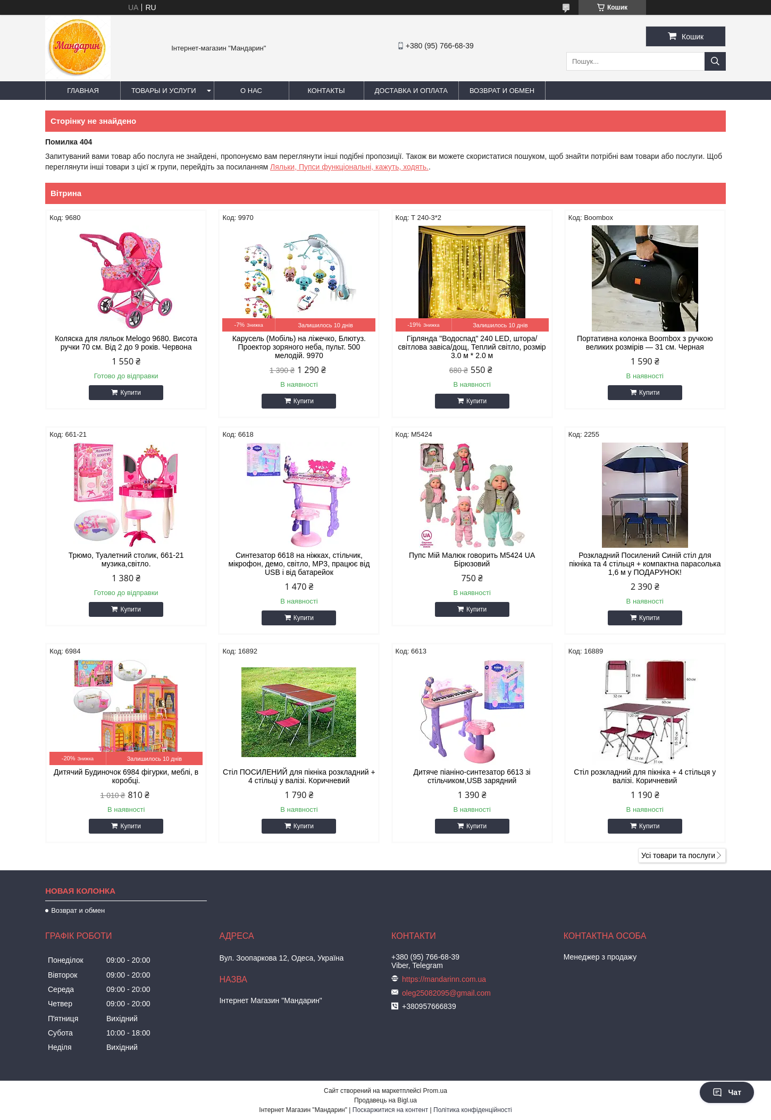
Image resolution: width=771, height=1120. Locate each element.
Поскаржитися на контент (390, 1110)
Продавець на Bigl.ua (385, 1100)
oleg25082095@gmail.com (446, 993)
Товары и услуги (163, 91)
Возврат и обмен (502, 91)
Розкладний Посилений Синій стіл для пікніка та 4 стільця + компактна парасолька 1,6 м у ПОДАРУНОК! (644, 563)
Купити (130, 392)
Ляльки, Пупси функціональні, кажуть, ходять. (349, 167)
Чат (727, 1092)
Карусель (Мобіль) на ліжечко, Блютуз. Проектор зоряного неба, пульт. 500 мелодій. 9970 (299, 347)
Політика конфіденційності (472, 1110)
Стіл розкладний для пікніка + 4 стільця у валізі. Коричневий (645, 776)
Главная (83, 91)
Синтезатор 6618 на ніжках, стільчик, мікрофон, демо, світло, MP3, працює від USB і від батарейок (299, 563)
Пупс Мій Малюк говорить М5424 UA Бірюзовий (472, 559)
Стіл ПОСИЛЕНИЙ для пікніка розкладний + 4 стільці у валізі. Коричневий (299, 776)
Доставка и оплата (411, 91)
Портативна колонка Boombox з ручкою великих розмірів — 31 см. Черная (645, 342)
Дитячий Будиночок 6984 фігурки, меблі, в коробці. (126, 776)
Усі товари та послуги (678, 855)
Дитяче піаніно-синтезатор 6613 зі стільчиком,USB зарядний (471, 776)
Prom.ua (435, 1090)
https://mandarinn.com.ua (444, 979)
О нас (251, 91)
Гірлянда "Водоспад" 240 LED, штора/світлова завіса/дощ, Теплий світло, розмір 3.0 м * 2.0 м (472, 347)
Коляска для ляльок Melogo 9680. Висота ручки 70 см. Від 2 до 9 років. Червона (126, 342)
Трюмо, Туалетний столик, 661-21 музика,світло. (126, 559)
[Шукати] (715, 61)
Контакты (326, 91)
